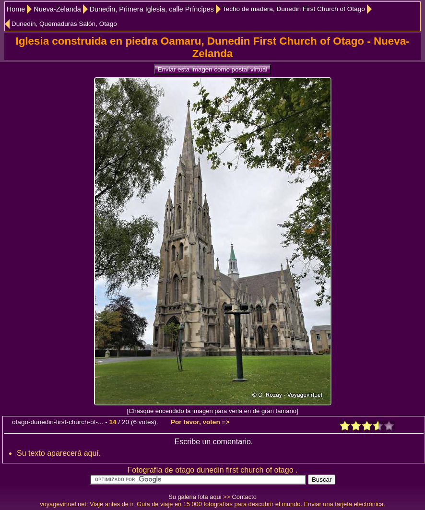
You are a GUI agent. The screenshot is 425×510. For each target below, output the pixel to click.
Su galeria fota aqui (194, 496)
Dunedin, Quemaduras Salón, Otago (64, 23)
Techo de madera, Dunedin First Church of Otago (294, 8)
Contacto (244, 496)
